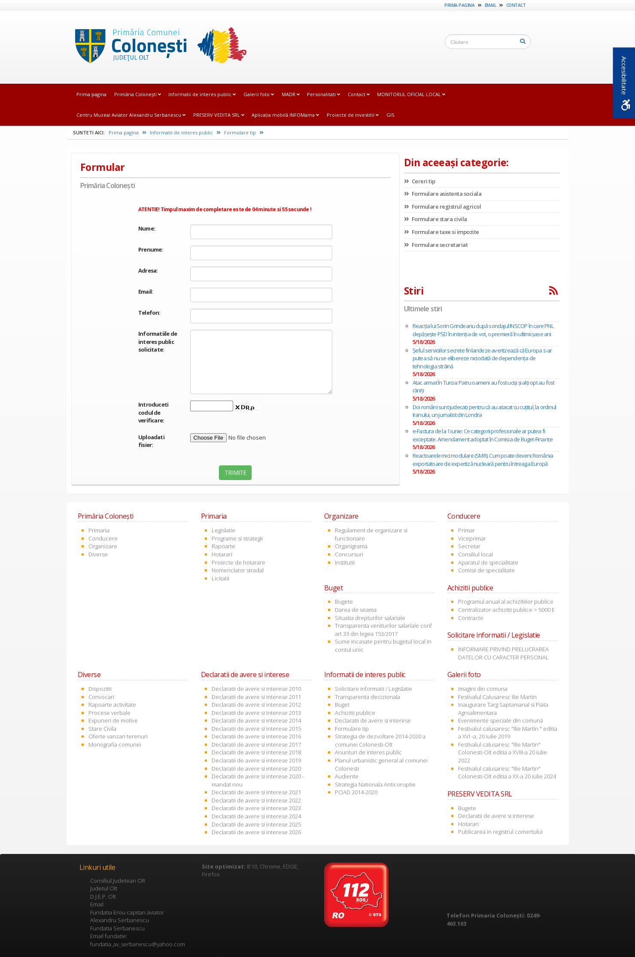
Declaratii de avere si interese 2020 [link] (256, 768)
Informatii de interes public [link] (202, 94)
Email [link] (490, 5)
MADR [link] (291, 94)
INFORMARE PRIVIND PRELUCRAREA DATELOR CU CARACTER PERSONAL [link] (503, 653)
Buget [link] (342, 704)
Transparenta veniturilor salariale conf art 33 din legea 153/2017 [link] (383, 630)
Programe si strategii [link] (237, 538)
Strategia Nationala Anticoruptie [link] (375, 784)
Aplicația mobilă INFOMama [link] (285, 115)
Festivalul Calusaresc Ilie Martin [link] (497, 697)
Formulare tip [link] (244, 132)
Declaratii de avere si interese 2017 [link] (256, 744)
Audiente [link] (347, 776)
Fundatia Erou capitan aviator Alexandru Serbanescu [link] (127, 916)
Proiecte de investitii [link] (353, 115)
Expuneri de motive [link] (113, 720)
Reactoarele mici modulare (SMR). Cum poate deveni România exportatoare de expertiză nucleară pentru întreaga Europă (483, 460)
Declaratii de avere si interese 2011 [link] (256, 697)
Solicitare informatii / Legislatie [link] (373, 689)
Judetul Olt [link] (103, 888)
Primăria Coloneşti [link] (137, 94)
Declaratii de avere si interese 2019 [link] (256, 760)
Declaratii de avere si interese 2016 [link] (256, 736)
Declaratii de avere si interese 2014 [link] (256, 720)
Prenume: (150, 249)
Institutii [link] (345, 562)
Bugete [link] (344, 601)
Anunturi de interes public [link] (368, 752)
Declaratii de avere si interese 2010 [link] (256, 689)
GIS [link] (390, 115)
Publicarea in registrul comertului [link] (500, 831)
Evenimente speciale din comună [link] (500, 720)
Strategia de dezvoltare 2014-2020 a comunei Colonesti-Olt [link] (380, 740)
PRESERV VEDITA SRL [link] (218, 115)
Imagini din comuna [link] (482, 689)
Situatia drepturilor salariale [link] (370, 618)
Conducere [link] (103, 538)
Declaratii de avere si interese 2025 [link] (256, 824)
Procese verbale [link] (109, 713)
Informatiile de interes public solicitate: (157, 341)
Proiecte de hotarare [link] (238, 562)
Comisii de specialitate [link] (486, 570)
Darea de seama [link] (356, 610)
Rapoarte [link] (223, 546)
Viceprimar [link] (472, 538)
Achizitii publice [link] (355, 713)
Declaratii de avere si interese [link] (373, 720)
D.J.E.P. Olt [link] (103, 896)
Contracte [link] (470, 618)
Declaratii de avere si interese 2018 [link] (256, 752)
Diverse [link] (98, 554)
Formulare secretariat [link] (436, 245)
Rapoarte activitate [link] (112, 704)
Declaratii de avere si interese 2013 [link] (256, 713)
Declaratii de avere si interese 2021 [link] (256, 792)
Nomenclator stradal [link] (238, 570)
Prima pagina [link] (459, 5)
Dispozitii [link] (100, 689)
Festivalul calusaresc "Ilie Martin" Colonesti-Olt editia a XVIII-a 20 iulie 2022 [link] (502, 752)
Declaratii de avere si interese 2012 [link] (256, 704)
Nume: (146, 228)
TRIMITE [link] (235, 472)
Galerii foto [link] (258, 94)
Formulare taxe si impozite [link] (441, 232)
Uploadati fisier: (151, 441)
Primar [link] (466, 530)
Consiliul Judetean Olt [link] (117, 880)
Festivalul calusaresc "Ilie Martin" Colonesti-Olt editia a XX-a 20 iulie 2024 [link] (507, 773)
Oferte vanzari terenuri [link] (118, 736)
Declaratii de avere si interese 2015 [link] (256, 728)
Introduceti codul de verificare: (153, 412)
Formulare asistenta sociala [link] (443, 193)
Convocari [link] (101, 697)
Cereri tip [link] (419, 181)
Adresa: (148, 270)
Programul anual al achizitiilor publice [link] (505, 601)
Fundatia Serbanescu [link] (117, 928)
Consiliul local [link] (475, 554)
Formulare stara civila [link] (435, 219)
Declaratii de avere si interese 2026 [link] (256, 832)
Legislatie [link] (223, 530)
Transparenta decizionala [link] (367, 697)
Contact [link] (516, 5)
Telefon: (149, 312)
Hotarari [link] (222, 554)
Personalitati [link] (323, 94)
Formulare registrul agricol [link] (442, 206)
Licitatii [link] (220, 578)
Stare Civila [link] (102, 728)
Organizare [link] (102, 546)
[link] (158, 47)
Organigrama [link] (351, 546)
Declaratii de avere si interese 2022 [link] (256, 800)
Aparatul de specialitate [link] (488, 562)
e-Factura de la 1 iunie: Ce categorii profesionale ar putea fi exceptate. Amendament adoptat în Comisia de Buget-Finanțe (483, 435)
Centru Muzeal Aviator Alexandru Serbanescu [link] (130, 115)
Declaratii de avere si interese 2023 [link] (256, 808)
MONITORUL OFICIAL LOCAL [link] (411, 94)
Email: (145, 291)
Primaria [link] (98, 530)
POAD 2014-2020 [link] (356, 792)
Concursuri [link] (349, 554)
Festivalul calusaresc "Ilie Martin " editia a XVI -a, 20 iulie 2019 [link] (507, 733)
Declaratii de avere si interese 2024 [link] (256, 816)
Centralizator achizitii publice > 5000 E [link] (506, 610)
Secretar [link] (469, 546)
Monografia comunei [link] (114, 744)
